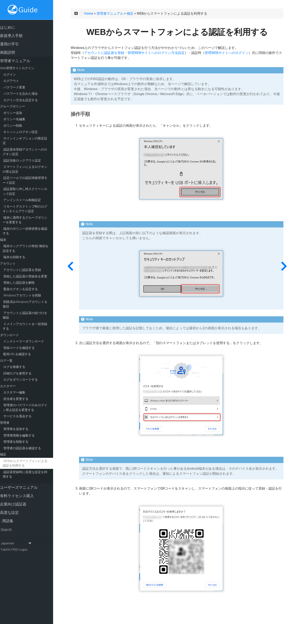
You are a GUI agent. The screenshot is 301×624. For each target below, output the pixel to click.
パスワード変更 (22, 87)
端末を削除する (22, 253)
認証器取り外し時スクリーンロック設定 (34, 187)
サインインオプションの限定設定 (34, 138)
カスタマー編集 (22, 388)
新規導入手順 (16, 36)
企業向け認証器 (18, 500)
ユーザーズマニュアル (24, 483)
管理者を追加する (23, 424)
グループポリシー (19, 106)
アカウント (15, 259)
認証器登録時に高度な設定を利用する (34, 470)
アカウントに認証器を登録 (29, 265)
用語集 (12, 516)
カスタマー (15, 381)
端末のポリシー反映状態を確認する (34, 226)
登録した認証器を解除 (26, 278)
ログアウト (18, 81)
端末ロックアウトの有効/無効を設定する (34, 244)
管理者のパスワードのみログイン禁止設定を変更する (34, 403)
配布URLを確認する (24, 350)
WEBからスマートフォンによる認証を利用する (34, 458)
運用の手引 (14, 44)
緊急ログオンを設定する (28, 284)
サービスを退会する (25, 412)
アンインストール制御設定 (29, 196)
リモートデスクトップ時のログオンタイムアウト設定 (34, 204)
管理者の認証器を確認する (29, 443)
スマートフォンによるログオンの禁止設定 (34, 165)
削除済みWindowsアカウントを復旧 (34, 299)
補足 (10, 450)
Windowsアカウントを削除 (29, 291)
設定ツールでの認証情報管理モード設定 (34, 176)
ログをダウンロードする (28, 375)
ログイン (17, 75)
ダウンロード (16, 330)
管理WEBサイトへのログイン (238, 54)
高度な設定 (14, 508)
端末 (10, 235)
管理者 (12, 418)
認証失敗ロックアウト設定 (29, 156)
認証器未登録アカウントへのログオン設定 (34, 147)
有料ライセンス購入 (22, 491)
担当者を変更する (23, 394)
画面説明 (12, 53)
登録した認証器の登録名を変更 (33, 272)
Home (100, 15)
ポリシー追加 (20, 113)
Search (11, 525)
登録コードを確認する (26, 343)
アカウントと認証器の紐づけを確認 (34, 310)
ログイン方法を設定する (28, 100)
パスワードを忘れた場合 (28, 94)
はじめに (12, 28)
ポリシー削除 (20, 126)
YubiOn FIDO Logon (19, 545)
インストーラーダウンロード (31, 337)
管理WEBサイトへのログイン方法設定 (168, 54)
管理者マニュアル (20, 61)
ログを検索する (22, 362)
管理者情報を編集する (26, 431)
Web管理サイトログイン (24, 68)
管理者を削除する (23, 437)
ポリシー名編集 (22, 119)
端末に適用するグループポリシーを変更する (34, 215)
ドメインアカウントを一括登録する (34, 322)
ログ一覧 (13, 356)
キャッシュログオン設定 (28, 132)
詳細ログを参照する (25, 369)
